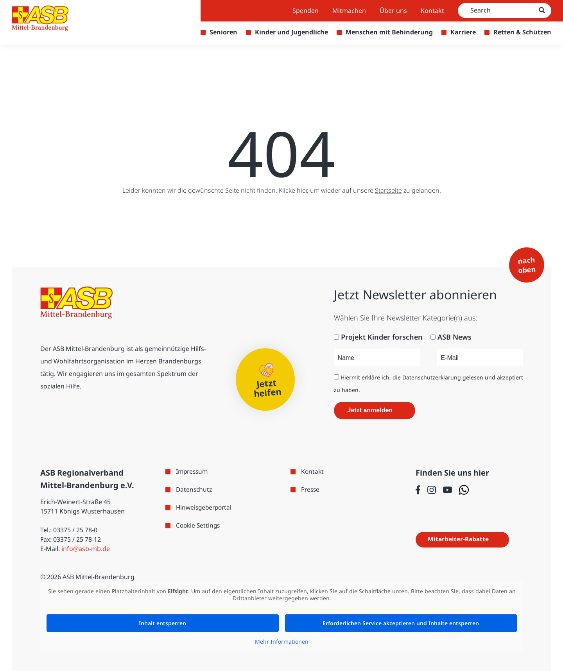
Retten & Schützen (522, 32)
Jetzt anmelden (370, 410)
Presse (311, 489)
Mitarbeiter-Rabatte (460, 539)
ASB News (454, 337)
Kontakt (432, 10)
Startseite (388, 190)
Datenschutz (194, 489)
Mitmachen (349, 10)
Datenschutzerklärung (431, 377)
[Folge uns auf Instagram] (431, 490)
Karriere (463, 32)
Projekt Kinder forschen (382, 337)
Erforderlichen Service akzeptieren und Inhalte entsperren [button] (401, 623)
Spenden (305, 10)
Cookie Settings (199, 524)
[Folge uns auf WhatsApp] (464, 490)
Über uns (393, 10)
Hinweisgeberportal (205, 506)
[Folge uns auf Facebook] (418, 489)
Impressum (193, 471)
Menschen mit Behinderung (389, 32)
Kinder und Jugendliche (291, 32)
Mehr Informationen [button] (281, 641)
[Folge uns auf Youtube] (447, 490)
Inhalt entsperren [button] (162, 623)
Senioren (223, 32)
